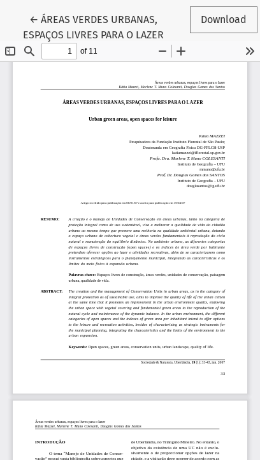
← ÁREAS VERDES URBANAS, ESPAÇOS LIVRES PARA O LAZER (93, 26)
